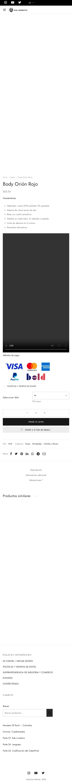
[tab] (36, 492)
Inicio (5, 199)
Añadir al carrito (36, 443)
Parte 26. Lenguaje (12, 744)
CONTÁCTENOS (11, 683)
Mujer (12, 199)
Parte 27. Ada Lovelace (14, 738)
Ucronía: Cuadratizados (14, 731)
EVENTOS (7, 678)
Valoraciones (36, 502)
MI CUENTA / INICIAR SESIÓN (18, 661)
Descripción (36, 492)
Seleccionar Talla (11, 419)
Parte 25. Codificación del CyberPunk (21, 750)
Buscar (6, 706)
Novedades (37, 466)
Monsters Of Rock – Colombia (17, 725)
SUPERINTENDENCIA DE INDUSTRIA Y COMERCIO (28, 672)
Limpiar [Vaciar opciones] (38, 423)
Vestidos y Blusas (51, 466)
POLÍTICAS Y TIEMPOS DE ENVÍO (21, 408)
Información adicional (36, 497)
